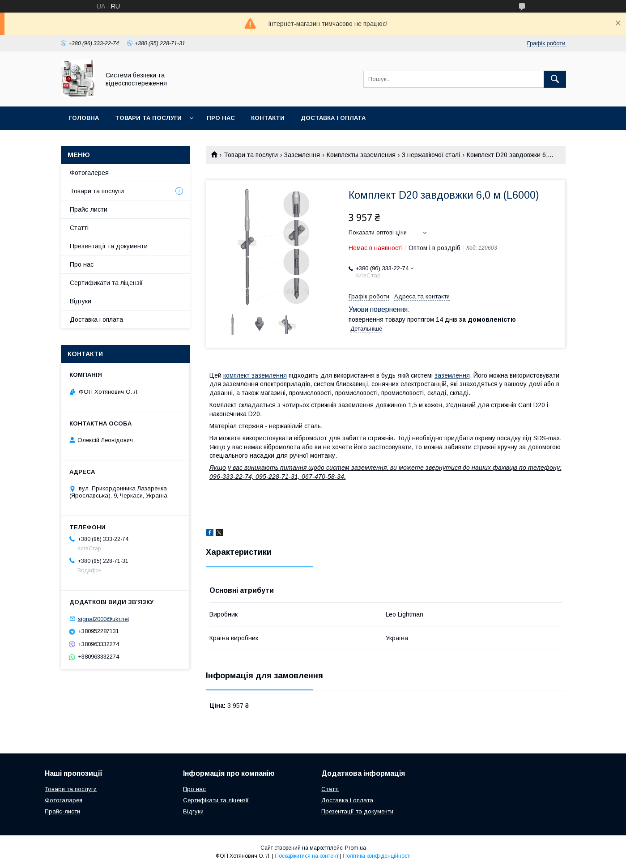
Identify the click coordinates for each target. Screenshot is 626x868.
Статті (79, 227)
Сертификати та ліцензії (106, 282)
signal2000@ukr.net (103, 618)
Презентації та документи (109, 246)
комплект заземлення (255, 375)
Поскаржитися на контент (307, 856)
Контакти (268, 118)
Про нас (221, 118)
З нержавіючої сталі (431, 154)
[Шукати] (555, 79)
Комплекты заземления (361, 154)
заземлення (452, 375)
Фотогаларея (63, 800)
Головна (84, 118)
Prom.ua (355, 848)
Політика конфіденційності (377, 856)
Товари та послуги (148, 118)
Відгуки (80, 301)
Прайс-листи (88, 209)
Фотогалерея (89, 172)
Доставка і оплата (333, 118)
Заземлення (302, 154)
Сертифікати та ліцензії (216, 800)
